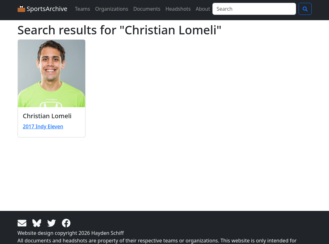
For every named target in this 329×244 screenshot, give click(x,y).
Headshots (177, 8)
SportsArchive (43, 8)
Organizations (111, 8)
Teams (82, 8)
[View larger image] (51, 73)
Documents (146, 8)
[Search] (254, 9)
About (203, 8)
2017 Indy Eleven (43, 126)
